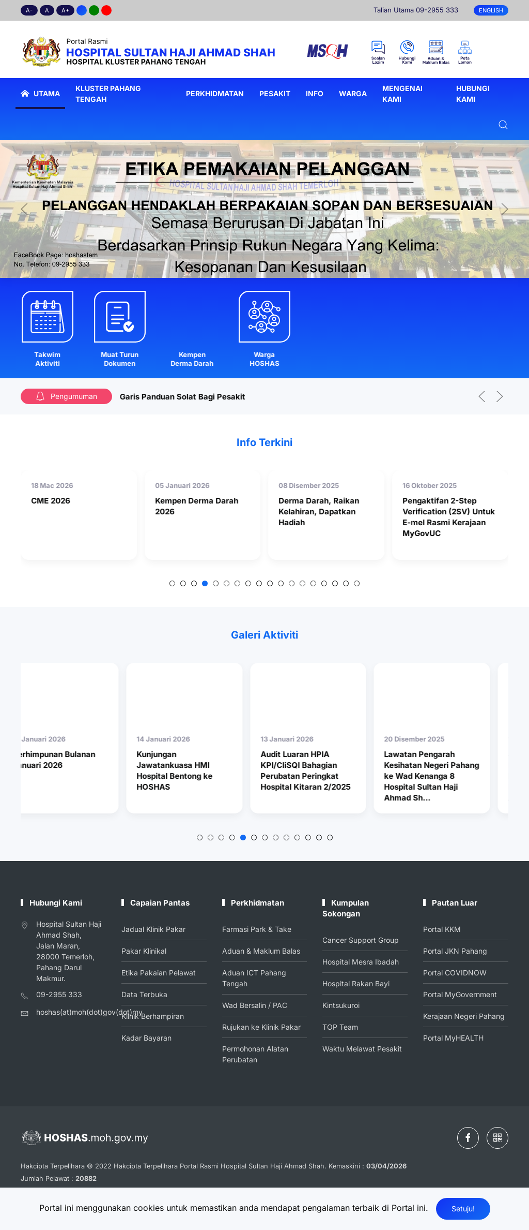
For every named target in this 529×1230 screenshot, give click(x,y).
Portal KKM (443, 930)
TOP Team (341, 1024)
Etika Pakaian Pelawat (158, 972)
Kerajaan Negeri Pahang (464, 1014)
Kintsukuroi (342, 1004)
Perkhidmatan (215, 93)
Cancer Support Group (361, 941)
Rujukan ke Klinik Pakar (261, 1025)
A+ (65, 10)
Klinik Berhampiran (153, 1014)
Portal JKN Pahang (455, 951)
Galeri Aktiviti (264, 635)
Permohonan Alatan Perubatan (255, 1051)
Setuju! (463, 1208)
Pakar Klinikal (144, 951)
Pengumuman (66, 396)
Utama (40, 93)
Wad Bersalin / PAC (255, 1004)
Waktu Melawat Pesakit (362, 1046)
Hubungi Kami (473, 93)
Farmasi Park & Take (257, 931)
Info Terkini (264, 443)
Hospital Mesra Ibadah (361, 962)
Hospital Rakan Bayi (356, 983)
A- (29, 10)
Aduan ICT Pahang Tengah (254, 978)
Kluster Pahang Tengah (108, 93)
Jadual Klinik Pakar (153, 930)
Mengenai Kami (402, 93)
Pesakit (274, 93)
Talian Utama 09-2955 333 (416, 10)
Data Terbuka (145, 993)
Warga (353, 93)
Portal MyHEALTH (454, 1035)
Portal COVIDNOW (455, 972)
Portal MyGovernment (460, 993)
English (491, 10)
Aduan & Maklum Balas (261, 951)
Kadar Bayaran (147, 1035)
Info (314, 93)
